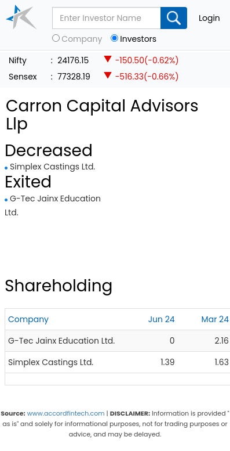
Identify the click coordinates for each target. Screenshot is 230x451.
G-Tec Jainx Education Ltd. (61, 341)
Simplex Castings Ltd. (52, 166)
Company (81, 39)
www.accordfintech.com (66, 413)
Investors (138, 39)
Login (209, 18)
